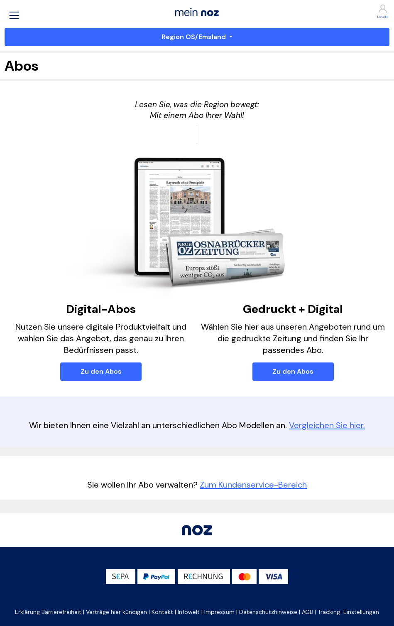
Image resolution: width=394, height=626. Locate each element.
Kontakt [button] (162, 612)
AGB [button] (307, 612)
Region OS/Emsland (195, 36)
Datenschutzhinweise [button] (268, 612)
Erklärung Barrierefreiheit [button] (48, 612)
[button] (14, 15)
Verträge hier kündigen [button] (116, 612)
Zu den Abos (101, 371)
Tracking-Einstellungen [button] (348, 612)
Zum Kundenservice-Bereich (253, 484)
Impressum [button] (219, 612)
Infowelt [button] (189, 612)
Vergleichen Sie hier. (327, 425)
